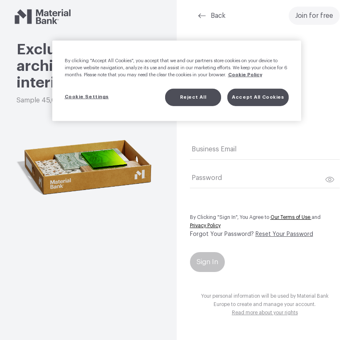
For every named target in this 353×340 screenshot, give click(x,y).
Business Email (214, 149)
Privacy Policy (205, 225)
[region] (176, 81)
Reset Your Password (284, 234)
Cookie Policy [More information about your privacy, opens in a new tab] (245, 75)
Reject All (193, 97)
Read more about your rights (265, 312)
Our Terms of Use (291, 217)
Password (207, 178)
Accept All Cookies (258, 97)
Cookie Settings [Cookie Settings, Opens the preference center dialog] (87, 97)
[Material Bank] (42, 17)
